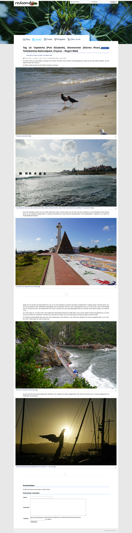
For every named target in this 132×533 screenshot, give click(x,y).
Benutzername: (75, 2)
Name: (25, 497)
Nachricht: (26, 507)
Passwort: (94, 2)
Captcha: (26, 518)
